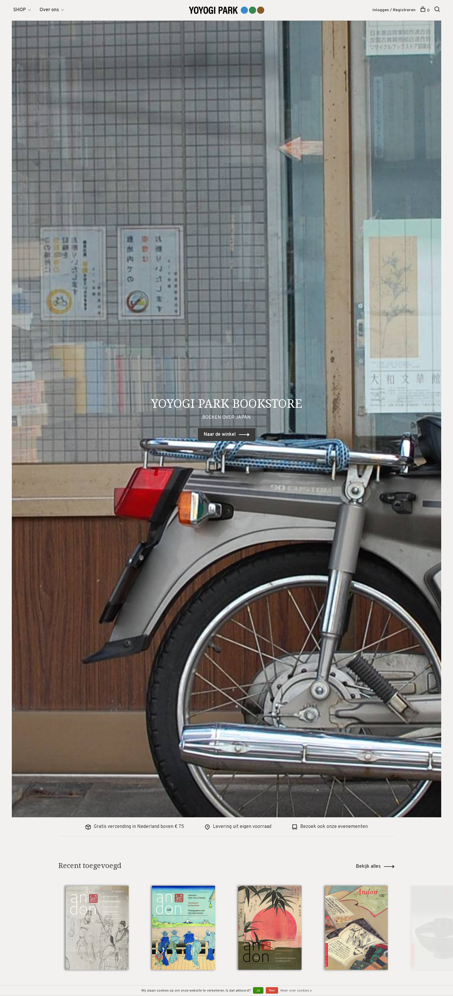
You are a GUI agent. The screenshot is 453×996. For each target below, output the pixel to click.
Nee (272, 990)
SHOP (19, 10)
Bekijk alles (368, 867)
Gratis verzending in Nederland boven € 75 (135, 827)
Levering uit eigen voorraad (238, 827)
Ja (258, 990)
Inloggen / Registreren (394, 10)
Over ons (49, 10)
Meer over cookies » (296, 990)
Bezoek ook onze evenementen (330, 827)
